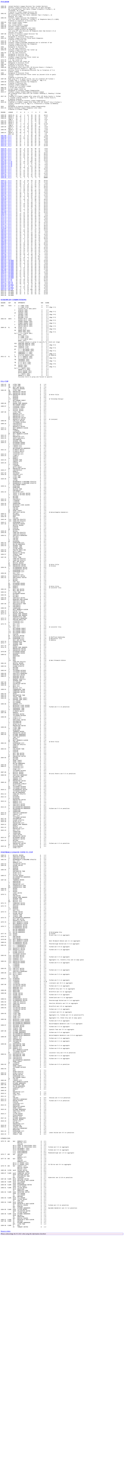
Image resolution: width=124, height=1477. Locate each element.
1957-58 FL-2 (6, 235)
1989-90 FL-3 (6, 291)
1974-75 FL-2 (6, 265)
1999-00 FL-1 (6, 308)
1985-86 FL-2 (6, 284)
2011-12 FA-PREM (7, 329)
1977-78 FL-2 (6, 270)
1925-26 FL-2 (6, 188)
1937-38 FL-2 (6, 209)
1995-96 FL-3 (6, 301)
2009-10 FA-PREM (7, 326)
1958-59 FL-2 (6, 237)
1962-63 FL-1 (6, 244)
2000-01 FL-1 (6, 310)
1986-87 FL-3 (6, 285)
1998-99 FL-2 (6, 306)
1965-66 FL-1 (6, 249)
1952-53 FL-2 (6, 226)
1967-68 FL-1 (6, 252)
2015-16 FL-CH (6, 336)
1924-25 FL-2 (6, 186)
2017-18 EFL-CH (7, 339)
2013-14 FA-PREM (7, 333)
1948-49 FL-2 (6, 219)
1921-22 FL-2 (6, 181)
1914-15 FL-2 (6, 174)
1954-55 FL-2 (6, 230)
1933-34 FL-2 (6, 202)
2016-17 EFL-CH (7, 338)
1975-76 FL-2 (6, 266)
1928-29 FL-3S (6, 193)
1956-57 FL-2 (6, 233)
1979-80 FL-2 (6, 273)
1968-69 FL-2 (6, 254)
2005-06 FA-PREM (7, 319)
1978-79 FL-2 (6, 272)
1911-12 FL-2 (6, 169)
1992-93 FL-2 (6, 296)
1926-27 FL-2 (6, 190)
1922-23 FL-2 (6, 183)
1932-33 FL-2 (6, 200)
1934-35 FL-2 (6, 204)
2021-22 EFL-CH (7, 346)
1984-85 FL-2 (6, 282)
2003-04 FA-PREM (7, 315)
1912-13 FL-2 (6, 170)
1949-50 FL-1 (6, 221)
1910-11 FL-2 (6, 167)
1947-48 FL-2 (6, 218)
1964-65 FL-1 (6, 247)
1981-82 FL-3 (6, 277)
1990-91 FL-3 (6, 292)
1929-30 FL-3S (6, 195)
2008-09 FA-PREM (7, 324)
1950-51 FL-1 (6, 223)
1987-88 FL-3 (6, 287)
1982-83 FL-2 (6, 279)
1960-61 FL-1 (6, 240)
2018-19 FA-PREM (7, 341)
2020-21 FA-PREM (7, 345)
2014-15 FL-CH (6, 334)
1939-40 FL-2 (6, 212)
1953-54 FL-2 (6, 228)
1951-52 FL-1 (6, 224)
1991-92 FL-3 (6, 294)
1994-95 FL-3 (6, 299)
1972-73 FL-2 (6, 261)
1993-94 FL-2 (6, 298)
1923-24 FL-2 (6, 184)
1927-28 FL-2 (6, 191)
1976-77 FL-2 (6, 268)
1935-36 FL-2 (6, 205)
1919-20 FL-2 (6, 177)
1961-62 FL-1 (6, 242)
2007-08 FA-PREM (7, 322)
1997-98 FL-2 (6, 305)
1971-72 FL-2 (6, 259)
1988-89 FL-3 (6, 289)
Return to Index (5, 1472)
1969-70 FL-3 (6, 256)
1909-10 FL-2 (6, 165)
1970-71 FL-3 (6, 258)
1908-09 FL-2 (6, 163)
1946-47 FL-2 (6, 216)
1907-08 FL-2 (6, 162)
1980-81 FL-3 (6, 275)
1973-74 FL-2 (6, 263)
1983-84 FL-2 (6, 280)
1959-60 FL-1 (6, 238)
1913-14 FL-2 (6, 172)
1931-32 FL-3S (6, 198)
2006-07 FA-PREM (7, 320)
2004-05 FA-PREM (7, 317)
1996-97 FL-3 (6, 303)
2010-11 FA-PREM (7, 327)
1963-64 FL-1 (6, 245)
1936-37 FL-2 (6, 207)
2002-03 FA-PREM (7, 313)
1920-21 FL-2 (6, 179)
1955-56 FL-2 (6, 231)
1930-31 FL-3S (6, 197)
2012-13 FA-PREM (7, 331)
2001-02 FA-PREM (7, 312)
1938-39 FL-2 (6, 211)
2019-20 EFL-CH (7, 343)
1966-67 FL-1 (6, 251)
